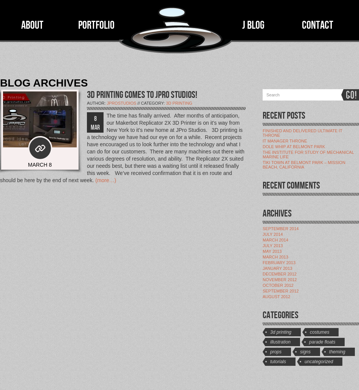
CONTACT (317, 25)
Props (276, 351)
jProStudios (121, 103)
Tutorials (278, 361)
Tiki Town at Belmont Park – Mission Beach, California (304, 164)
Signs (305, 351)
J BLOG (253, 25)
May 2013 (272, 251)
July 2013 (273, 245)
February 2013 (279, 262)
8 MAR (95, 123)
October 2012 (278, 285)
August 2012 (276, 296)
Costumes (319, 332)
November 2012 (280, 279)
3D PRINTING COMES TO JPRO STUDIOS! (142, 95)
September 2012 (281, 291)
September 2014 (281, 228)
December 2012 (280, 274)
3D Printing (179, 103)
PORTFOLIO (96, 25)
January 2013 (277, 268)
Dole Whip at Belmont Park (294, 146)
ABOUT (32, 25)
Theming (337, 351)
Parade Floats (322, 342)
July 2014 (273, 234)
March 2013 (275, 257)
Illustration (280, 342)
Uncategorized (319, 361)
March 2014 (275, 240)
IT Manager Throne (285, 141)
